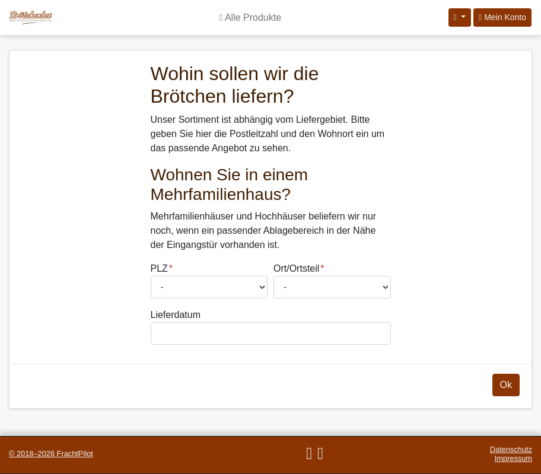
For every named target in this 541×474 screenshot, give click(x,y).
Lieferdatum (176, 315)
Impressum (513, 458)
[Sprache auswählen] (460, 17)
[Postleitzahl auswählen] (209, 287)
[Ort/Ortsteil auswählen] (332, 287)
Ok (506, 385)
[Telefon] (320, 453)
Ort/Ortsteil (296, 268)
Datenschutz (511, 449)
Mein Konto (502, 17)
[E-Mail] (309, 453)
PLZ (159, 268)
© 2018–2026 (51, 453)
